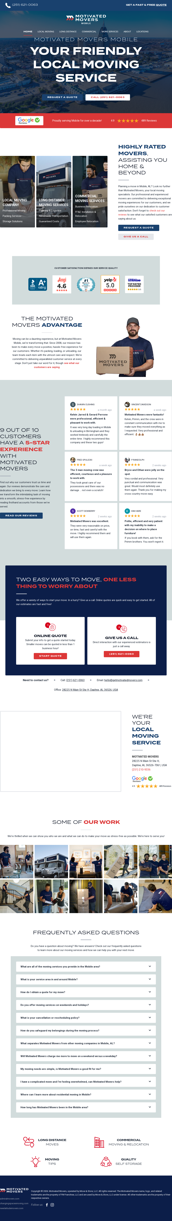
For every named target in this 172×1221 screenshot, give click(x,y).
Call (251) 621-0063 (108, 97)
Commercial (89, 31)
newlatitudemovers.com (11, 1208)
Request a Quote (62, 97)
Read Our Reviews (21, 515)
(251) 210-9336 (141, 769)
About (127, 31)
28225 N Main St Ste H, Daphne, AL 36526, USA (90, 689)
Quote (161, 5)
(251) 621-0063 (121, 654)
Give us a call (136, 236)
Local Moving (46, 31)
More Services (110, 31)
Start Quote (50, 656)
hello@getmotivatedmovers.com (123, 680)
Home (28, 31)
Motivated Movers (145, 756)
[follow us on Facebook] (47, 1205)
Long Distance (68, 31)
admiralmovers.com (9, 1198)
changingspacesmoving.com (14, 1203)
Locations (142, 31)
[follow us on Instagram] (52, 1205)
